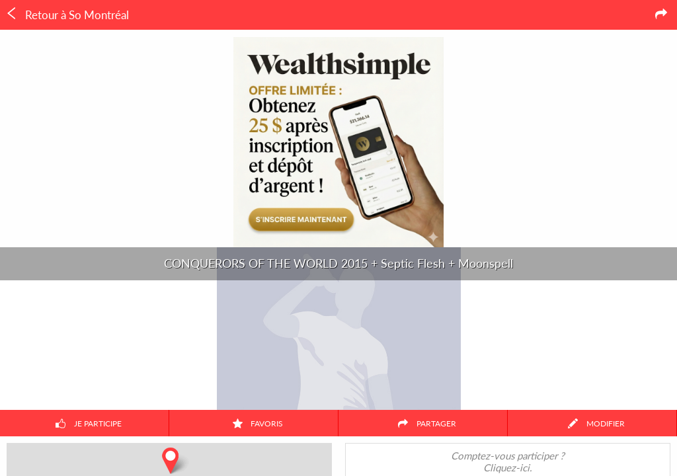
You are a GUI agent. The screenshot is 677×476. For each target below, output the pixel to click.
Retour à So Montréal (67, 14)
